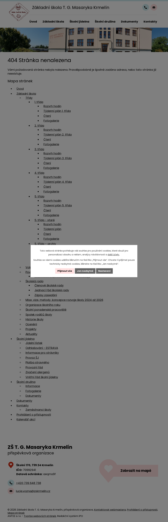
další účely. (114, 254)
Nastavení (104, 270)
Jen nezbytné (85, 270)
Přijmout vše (64, 270)
